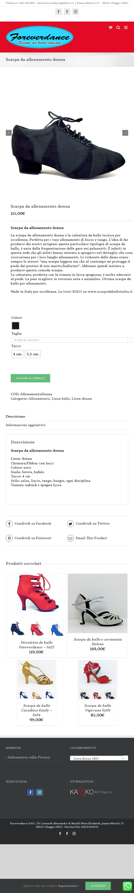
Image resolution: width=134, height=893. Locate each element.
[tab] (67, 418)
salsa (25, 482)
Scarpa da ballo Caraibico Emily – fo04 (36, 711)
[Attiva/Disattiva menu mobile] (126, 27)
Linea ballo (61, 400)
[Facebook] (30, 794)
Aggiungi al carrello (30, 379)
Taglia (16, 335)
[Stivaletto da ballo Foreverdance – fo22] (36, 577)
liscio (35, 482)
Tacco (16, 347)
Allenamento (39, 400)
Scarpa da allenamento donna (37, 452)
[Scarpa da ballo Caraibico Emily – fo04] (36, 664)
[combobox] (99, 760)
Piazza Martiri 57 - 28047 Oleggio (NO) (102, 3)
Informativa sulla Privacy (29, 759)
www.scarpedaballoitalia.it (110, 293)
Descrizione (15, 418)
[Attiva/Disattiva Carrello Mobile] (110, 27)
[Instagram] (39, 794)
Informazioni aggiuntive (26, 426)
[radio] (15, 327)
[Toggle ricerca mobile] (118, 27)
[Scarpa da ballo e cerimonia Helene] (97, 577)
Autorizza (98, 886)
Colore (16, 319)
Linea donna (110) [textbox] (98, 760)
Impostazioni (69, 885)
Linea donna (82, 400)
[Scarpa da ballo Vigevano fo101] (97, 664)
